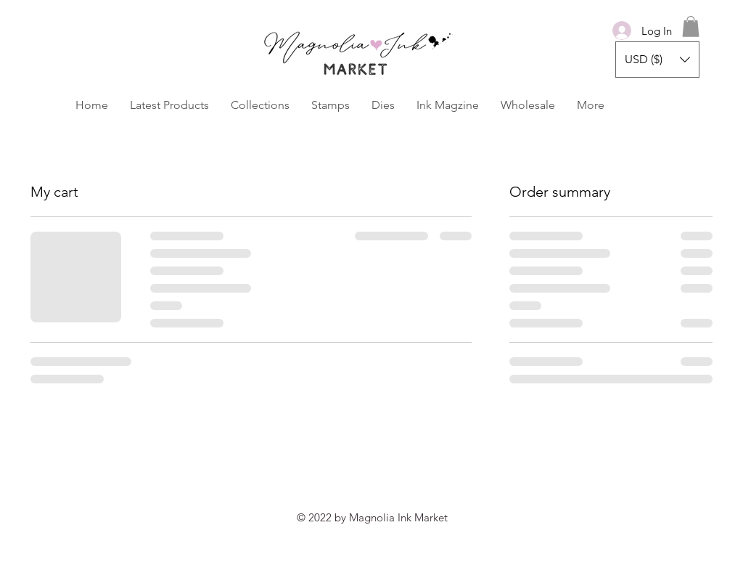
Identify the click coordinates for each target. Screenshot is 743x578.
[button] (690, 26)
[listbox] (657, 59)
